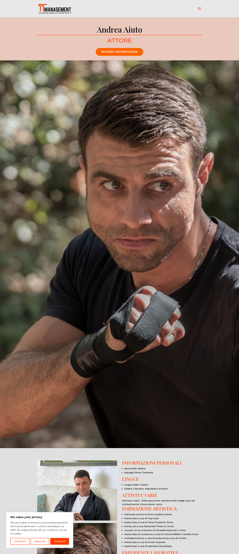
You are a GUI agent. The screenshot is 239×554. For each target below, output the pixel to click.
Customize (20, 541)
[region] (39, 530)
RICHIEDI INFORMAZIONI (119, 51)
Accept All (59, 541)
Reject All (40, 541)
